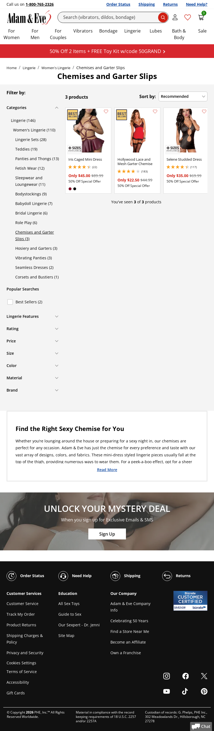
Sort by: (147, 96)
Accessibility (18, 682)
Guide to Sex (69, 614)
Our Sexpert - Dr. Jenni (79, 624)
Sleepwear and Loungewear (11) (30, 181)
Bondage (108, 31)
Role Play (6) (26, 222)
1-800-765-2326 (40, 4)
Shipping (146, 4)
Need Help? (196, 4)
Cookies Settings (21, 662)
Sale (202, 31)
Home (12, 67)
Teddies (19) (26, 149)
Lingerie (132, 31)
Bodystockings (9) (31, 193)
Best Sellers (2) (29, 301)
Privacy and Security (25, 652)
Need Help (75, 576)
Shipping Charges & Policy (25, 639)
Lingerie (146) (23, 120)
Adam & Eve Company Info (130, 607)
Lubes (156, 31)
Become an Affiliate (128, 642)
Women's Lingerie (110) (34, 130)
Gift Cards (16, 692)
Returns (170, 4)
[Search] (113, 17)
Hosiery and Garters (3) (36, 248)
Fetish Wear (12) (29, 168)
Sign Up (107, 534)
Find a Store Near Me (129, 631)
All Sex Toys (69, 603)
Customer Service (22, 603)
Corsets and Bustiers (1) (37, 277)
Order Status (118, 4)
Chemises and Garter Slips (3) (34, 235)
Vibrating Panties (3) (33, 257)
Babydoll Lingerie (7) (33, 203)
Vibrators (83, 31)
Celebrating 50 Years (129, 620)
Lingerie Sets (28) (30, 139)
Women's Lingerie (55, 67)
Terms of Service (22, 671)
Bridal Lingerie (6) (31, 213)
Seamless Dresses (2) (34, 267)
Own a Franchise (125, 652)
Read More (107, 469)
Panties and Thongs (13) (37, 158)
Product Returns (21, 624)
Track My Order (21, 614)
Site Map (66, 635)
